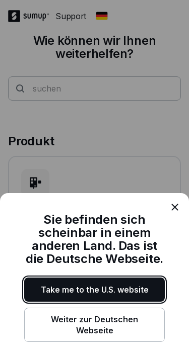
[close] (175, 207)
